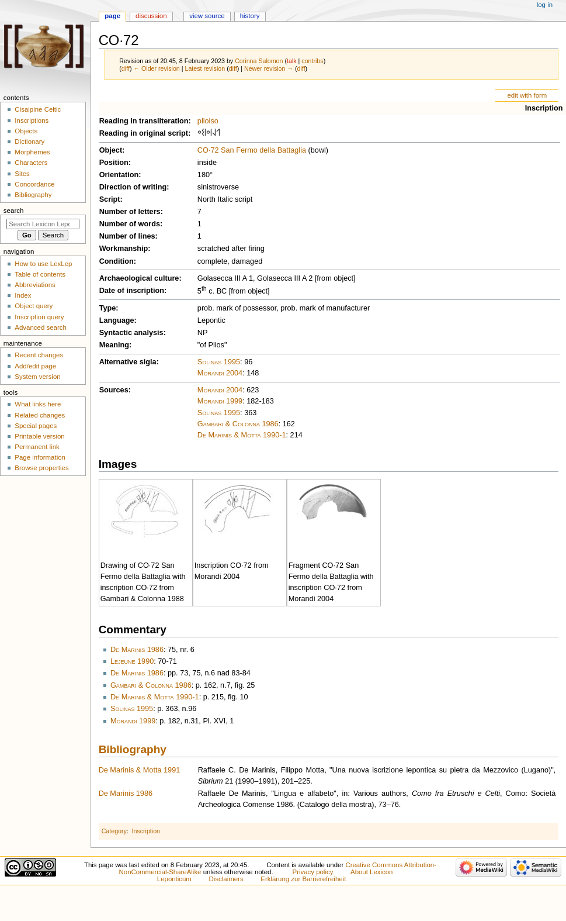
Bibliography (132, 749)
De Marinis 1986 (137, 650)
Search (14, 210)
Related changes (40, 415)
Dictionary (29, 141)
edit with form (527, 95)
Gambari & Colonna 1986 (238, 424)
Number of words (129, 224)
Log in (545, 4)
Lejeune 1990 (132, 661)
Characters (31, 162)
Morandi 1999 (219, 401)
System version (37, 376)
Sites (22, 173)
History (250, 15)
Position (114, 162)
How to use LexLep (43, 263)
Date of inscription (131, 291)
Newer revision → (268, 68)
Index (23, 295)
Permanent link (37, 446)
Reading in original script (143, 133)
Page (112, 15)
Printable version (39, 436)
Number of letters (130, 212)
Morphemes (32, 152)
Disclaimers (226, 878)
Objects (26, 130)
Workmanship (123, 248)
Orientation (119, 175)
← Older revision (156, 68)
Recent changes (39, 354)
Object (110, 150)
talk (292, 60)
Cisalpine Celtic (38, 109)
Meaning (114, 345)
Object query (34, 305)
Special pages (36, 425)
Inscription (544, 108)
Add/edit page (35, 366)
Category (114, 830)
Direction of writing (133, 187)
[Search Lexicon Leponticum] (42, 224)
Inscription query (39, 316)
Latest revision (205, 68)
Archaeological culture (139, 278)
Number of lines (127, 236)
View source (206, 15)
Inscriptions (31, 120)
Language (116, 320)
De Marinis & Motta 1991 (139, 770)
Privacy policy (313, 871)
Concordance (34, 184)
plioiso (207, 121)
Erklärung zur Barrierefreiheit (303, 878)
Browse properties (41, 467)
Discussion (151, 15)
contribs (312, 60)
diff (125, 68)
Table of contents (40, 274)
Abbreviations (35, 284)
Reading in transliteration (144, 121)
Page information (40, 457)
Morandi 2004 (219, 373)
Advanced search (41, 327)
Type (107, 308)
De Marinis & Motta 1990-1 (241, 435)
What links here (38, 404)
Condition (116, 261)
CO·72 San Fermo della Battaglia (251, 150)
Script (109, 199)
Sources (114, 390)
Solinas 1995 (218, 362)
